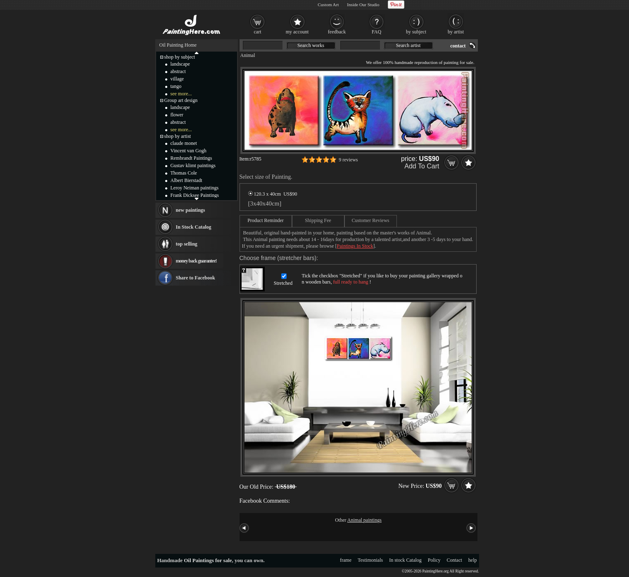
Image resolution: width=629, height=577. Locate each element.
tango (176, 86)
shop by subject (179, 57)
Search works (310, 45)
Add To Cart (421, 166)
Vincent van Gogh (189, 151)
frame (345, 560)
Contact (454, 560)
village (177, 79)
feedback (337, 32)
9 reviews (348, 160)
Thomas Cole (184, 173)
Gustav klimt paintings (193, 165)
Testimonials (370, 560)
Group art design (181, 100)
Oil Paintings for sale (208, 560)
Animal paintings (364, 520)
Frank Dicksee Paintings (195, 195)
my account (297, 32)
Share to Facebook (195, 278)
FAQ (376, 32)
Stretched (283, 283)
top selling (186, 244)
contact (457, 46)
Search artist (408, 45)
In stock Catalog (405, 560)
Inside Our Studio (363, 4)
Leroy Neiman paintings (195, 188)
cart (257, 32)
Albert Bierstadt (186, 180)
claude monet (184, 143)
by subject (416, 32)
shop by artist (177, 136)
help (472, 560)
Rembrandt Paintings (191, 158)
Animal (247, 55)
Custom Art (328, 4)
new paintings (190, 210)
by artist (456, 32)
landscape (180, 64)
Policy (434, 560)
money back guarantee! (196, 261)
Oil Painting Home (178, 45)
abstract (178, 71)
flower (177, 115)
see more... (181, 94)
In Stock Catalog (193, 227)
